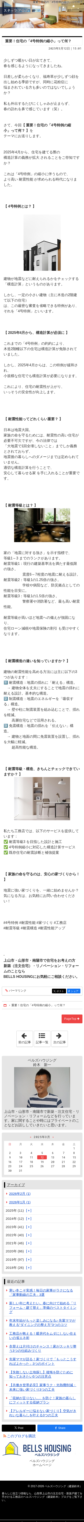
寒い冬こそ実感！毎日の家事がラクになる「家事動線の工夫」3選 (41, 1292)
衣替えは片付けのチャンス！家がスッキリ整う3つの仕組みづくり (42, 1348)
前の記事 (25, 1037)
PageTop (70, 1018)
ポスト (61, 991)
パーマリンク (17, 991)
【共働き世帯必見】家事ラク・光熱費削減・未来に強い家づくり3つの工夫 (42, 1387)
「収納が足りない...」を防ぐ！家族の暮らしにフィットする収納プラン (42, 1400)
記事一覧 (42, 1042)
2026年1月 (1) (20, 1202)
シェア (75, 991)
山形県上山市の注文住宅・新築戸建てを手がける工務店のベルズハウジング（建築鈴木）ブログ (42, 14)
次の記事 (60, 1037)
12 (42, 1157)
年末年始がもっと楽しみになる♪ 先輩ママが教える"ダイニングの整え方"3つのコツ (42, 1323)
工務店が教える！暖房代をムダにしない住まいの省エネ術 (42, 1336)
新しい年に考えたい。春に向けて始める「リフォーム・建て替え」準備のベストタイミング (42, 1307)
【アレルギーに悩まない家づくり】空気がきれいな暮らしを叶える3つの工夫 (42, 1413)
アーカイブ (16, 1185)
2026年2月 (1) (20, 1194)
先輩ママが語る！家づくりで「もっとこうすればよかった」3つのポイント (42, 1361)
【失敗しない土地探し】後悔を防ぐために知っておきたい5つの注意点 (41, 1374)
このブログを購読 (21, 1436)
